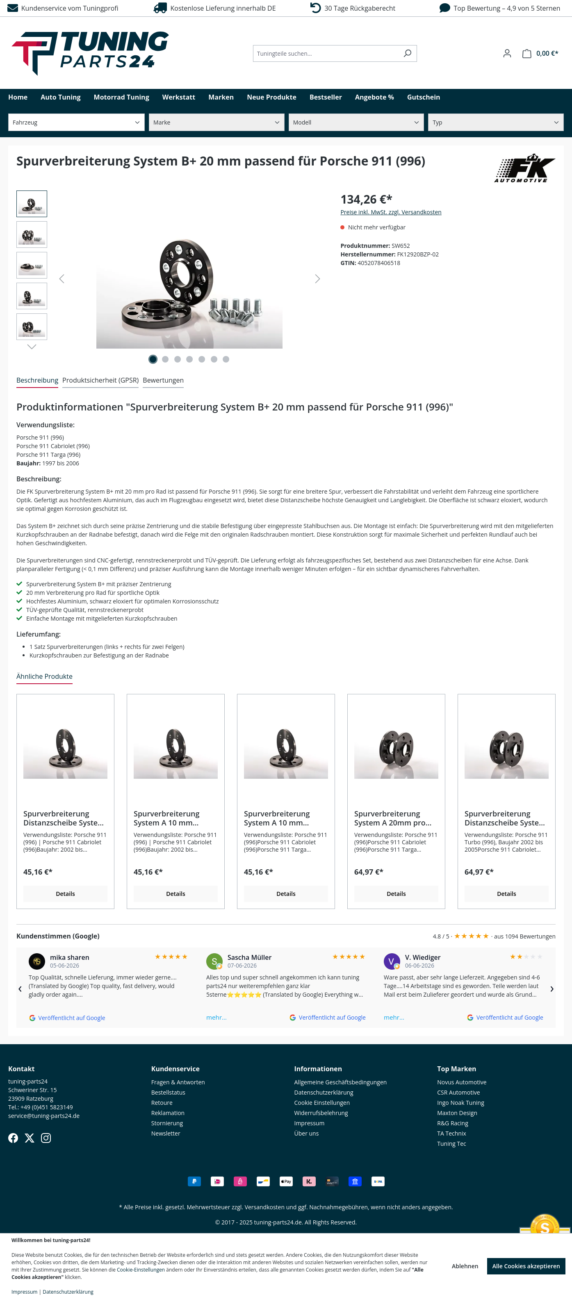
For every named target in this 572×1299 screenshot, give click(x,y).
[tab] (37, 380)
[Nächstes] (318, 278)
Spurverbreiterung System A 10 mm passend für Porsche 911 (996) (280, 818)
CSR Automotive (458, 1092)
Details (65, 894)
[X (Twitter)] (29, 1138)
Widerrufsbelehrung (321, 1113)
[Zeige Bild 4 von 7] (189, 359)
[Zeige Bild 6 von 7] (214, 359)
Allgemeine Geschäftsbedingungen (340, 1082)
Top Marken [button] (456, 1068)
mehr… (216, 1017)
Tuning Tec (451, 1143)
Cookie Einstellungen (322, 1102)
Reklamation (168, 1113)
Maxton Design (457, 1113)
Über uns (306, 1133)
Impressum (309, 1123)
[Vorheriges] (61, 278)
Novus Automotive (461, 1082)
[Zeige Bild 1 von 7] (153, 359)
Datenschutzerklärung (323, 1092)
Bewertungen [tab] (163, 380)
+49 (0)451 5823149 (47, 1107)
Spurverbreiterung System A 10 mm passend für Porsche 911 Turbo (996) (170, 818)
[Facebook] (13, 1138)
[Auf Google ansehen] (67, 1017)
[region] (170, 278)
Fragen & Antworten (178, 1082)
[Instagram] (46, 1138)
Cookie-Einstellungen (141, 1269)
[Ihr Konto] (507, 53)
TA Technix (451, 1133)
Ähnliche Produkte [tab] (44, 676)
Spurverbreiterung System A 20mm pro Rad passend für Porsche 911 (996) (390, 818)
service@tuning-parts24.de (44, 1116)
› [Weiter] (552, 987)
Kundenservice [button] (175, 1068)
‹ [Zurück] (20, 987)
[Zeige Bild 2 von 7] (165, 359)
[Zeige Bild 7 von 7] (226, 359)
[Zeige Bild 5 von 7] (201, 359)
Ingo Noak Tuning (460, 1102)
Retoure (162, 1102)
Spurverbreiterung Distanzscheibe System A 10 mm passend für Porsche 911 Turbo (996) (64, 818)
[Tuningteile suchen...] (325, 53)
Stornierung (167, 1123)
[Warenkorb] (540, 53)
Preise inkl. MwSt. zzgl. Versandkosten (390, 212)
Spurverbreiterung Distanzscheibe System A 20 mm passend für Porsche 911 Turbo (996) (505, 818)
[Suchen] (407, 53)
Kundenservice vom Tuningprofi (63, 8)
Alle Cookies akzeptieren (526, 1266)
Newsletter (165, 1133)
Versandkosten (265, 1207)
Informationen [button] (318, 1068)
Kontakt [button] (21, 1068)
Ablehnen (465, 1266)
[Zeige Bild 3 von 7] (177, 359)
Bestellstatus (168, 1092)
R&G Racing (452, 1123)
